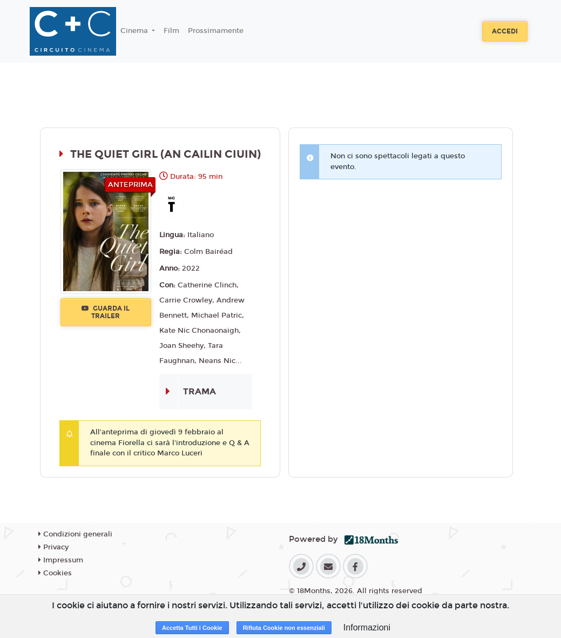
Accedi (505, 31)
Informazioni (366, 627)
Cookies (55, 573)
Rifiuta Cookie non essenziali (284, 627)
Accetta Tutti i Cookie (192, 627)
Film (171, 30)
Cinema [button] (135, 30)
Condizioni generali (75, 534)
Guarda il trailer (106, 312)
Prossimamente (216, 30)
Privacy (53, 547)
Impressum (60, 560)
